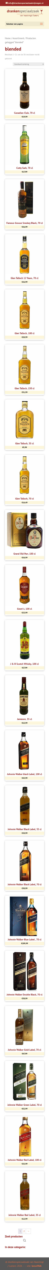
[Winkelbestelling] (28, 64)
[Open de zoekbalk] (24, 1240)
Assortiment (18, 38)
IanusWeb (37, 1265)
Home (8, 38)
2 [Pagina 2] (24, 1231)
